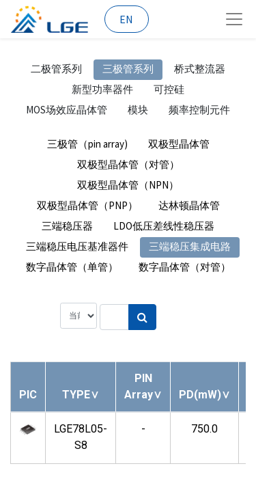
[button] (80, 394)
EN (126, 19)
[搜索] (142, 317)
